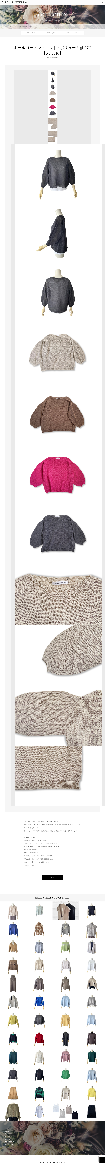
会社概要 (7, 1136)
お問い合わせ (8, 1139)
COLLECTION (31, 33)
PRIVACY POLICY (9, 1142)
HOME (7, 1131)
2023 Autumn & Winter (73, 33)
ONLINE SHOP (9, 1144)
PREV (52, 877)
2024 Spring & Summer (52, 33)
